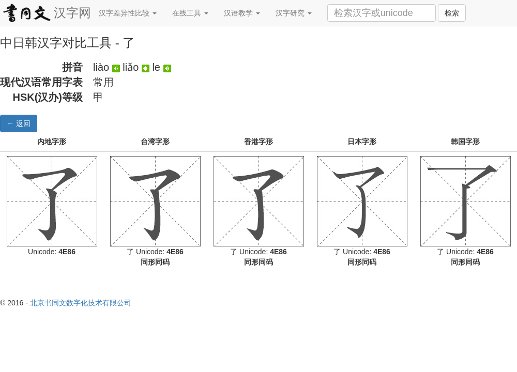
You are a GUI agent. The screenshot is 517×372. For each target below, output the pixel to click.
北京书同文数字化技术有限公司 (80, 303)
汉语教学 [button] (242, 13)
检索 (452, 13)
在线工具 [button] (190, 13)
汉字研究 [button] (294, 13)
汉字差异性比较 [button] (128, 13)
